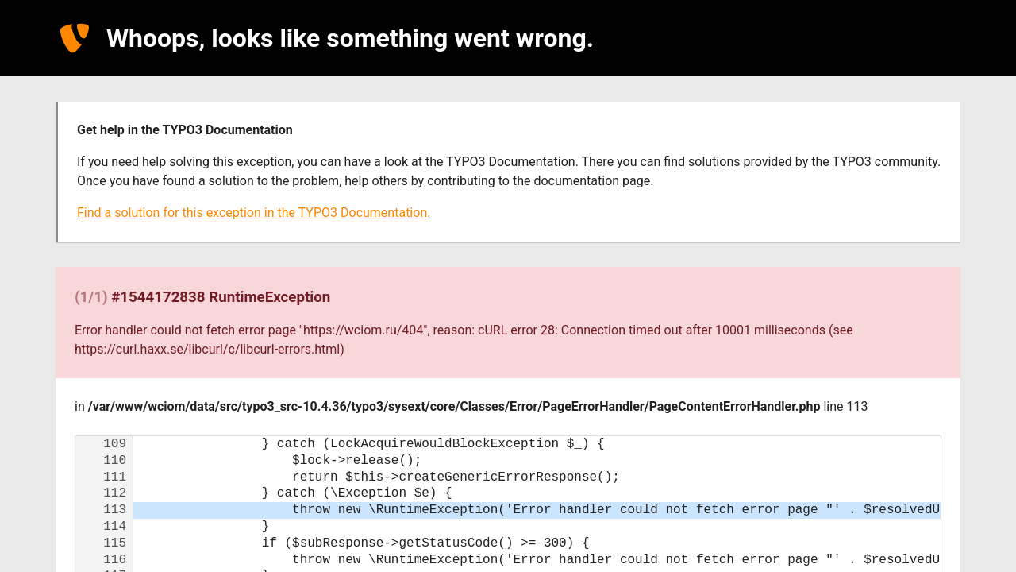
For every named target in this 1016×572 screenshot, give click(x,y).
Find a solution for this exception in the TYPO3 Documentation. (253, 212)
